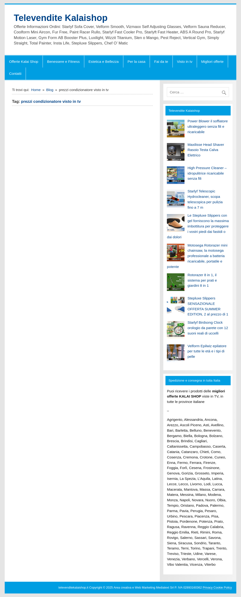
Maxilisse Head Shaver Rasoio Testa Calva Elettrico (206, 150)
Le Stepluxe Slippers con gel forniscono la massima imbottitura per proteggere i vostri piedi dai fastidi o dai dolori (198, 226)
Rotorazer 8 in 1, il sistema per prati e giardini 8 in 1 (202, 280)
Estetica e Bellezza (103, 62)
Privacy (208, 587)
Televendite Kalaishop (60, 18)
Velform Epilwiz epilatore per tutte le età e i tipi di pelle (207, 351)
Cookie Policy (222, 587)
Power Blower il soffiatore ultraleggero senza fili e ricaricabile (208, 126)
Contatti (15, 74)
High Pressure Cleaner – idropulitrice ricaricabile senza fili (207, 173)
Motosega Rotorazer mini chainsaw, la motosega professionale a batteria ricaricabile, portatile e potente (197, 256)
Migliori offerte (212, 62)
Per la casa (136, 62)
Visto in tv (185, 62)
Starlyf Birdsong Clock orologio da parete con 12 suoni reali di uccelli (208, 327)
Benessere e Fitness (63, 62)
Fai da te (161, 62)
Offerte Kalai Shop (23, 62)
